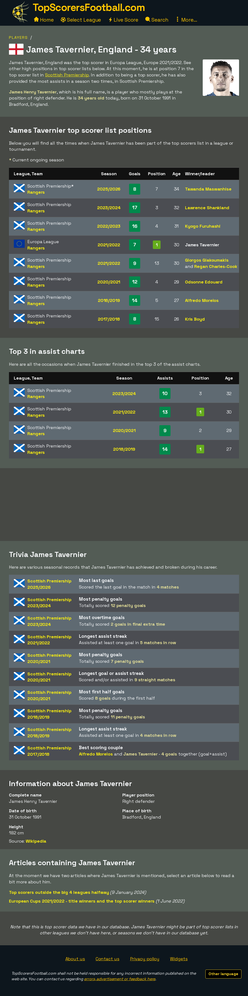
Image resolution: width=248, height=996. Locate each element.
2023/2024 (109, 207)
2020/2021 (108, 282)
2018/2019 (109, 300)
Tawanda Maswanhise (208, 189)
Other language (223, 973)
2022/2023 (108, 226)
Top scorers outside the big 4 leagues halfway (59, 892)
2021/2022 (109, 245)
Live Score (123, 20)
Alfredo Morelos (202, 300)
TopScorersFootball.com (89, 7)
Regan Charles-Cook (215, 266)
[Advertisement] (124, 505)
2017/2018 (109, 319)
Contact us (107, 959)
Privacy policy (145, 959)
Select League (81, 20)
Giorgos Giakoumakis (207, 260)
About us (75, 959)
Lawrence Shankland (207, 207)
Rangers (36, 192)
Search (156, 20)
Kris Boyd (195, 319)
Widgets (178, 959)
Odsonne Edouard (204, 282)
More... (186, 20)
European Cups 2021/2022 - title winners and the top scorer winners (82, 901)
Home (44, 20)
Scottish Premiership (67, 75)
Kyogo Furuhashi (203, 226)
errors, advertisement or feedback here (119, 978)
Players (18, 37)
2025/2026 (108, 189)
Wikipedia (36, 841)
